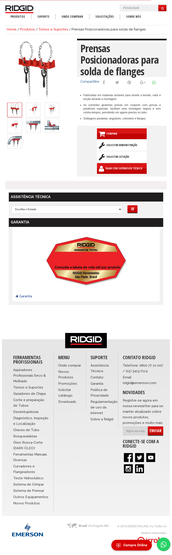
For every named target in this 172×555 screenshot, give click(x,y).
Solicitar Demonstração (118, 145)
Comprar (108, 133)
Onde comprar (69, 365)
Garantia (24, 296)
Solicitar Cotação (114, 157)
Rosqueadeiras (25, 436)
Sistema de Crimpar (28, 484)
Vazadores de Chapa (29, 394)
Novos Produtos (26, 503)
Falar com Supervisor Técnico (120, 168)
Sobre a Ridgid (101, 419)
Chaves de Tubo (26, 430)
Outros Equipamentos (30, 497)
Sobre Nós (133, 16)
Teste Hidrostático (28, 478)
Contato (96, 377)
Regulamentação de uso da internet (104, 407)
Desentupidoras (26, 412)
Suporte (43, 16)
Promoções (67, 384)
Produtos (18, 16)
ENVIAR (155, 430)
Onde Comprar (72, 16)
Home (12, 29)
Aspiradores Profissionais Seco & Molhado (29, 375)
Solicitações (104, 16)
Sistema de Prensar (28, 491)
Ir (132, 209)
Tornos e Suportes (53, 29)
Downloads (67, 402)
